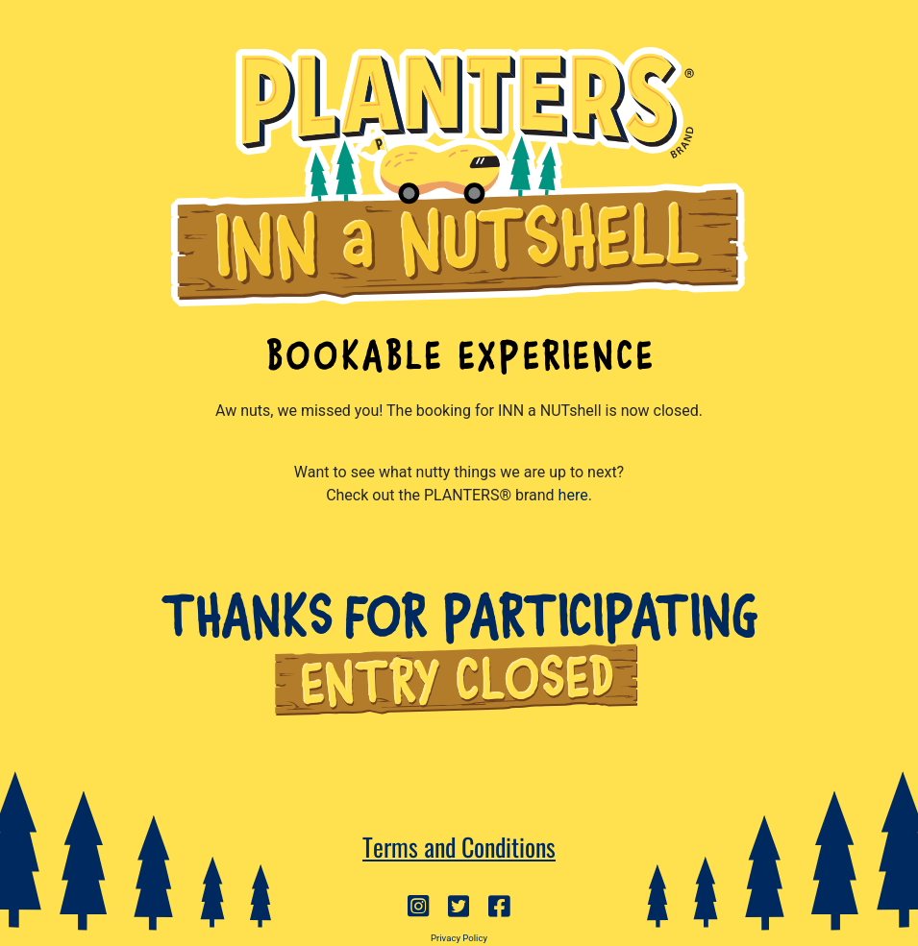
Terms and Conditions (459, 846)
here (573, 495)
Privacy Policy (459, 938)
